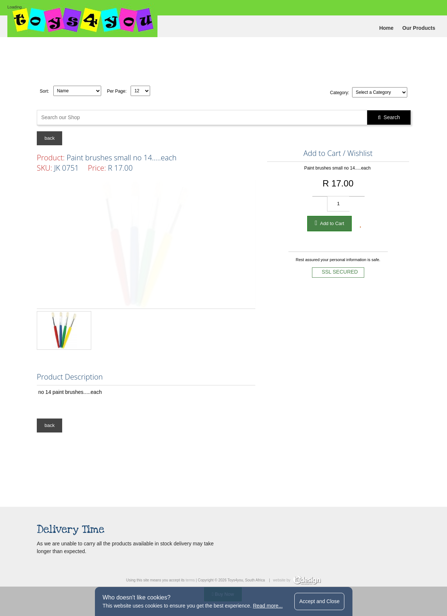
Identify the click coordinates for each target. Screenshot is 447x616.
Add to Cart (329, 223)
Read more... (268, 606)
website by (297, 580)
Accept (319, 601)
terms (190, 580)
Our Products (418, 28)
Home (386, 28)
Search (389, 117)
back (49, 138)
